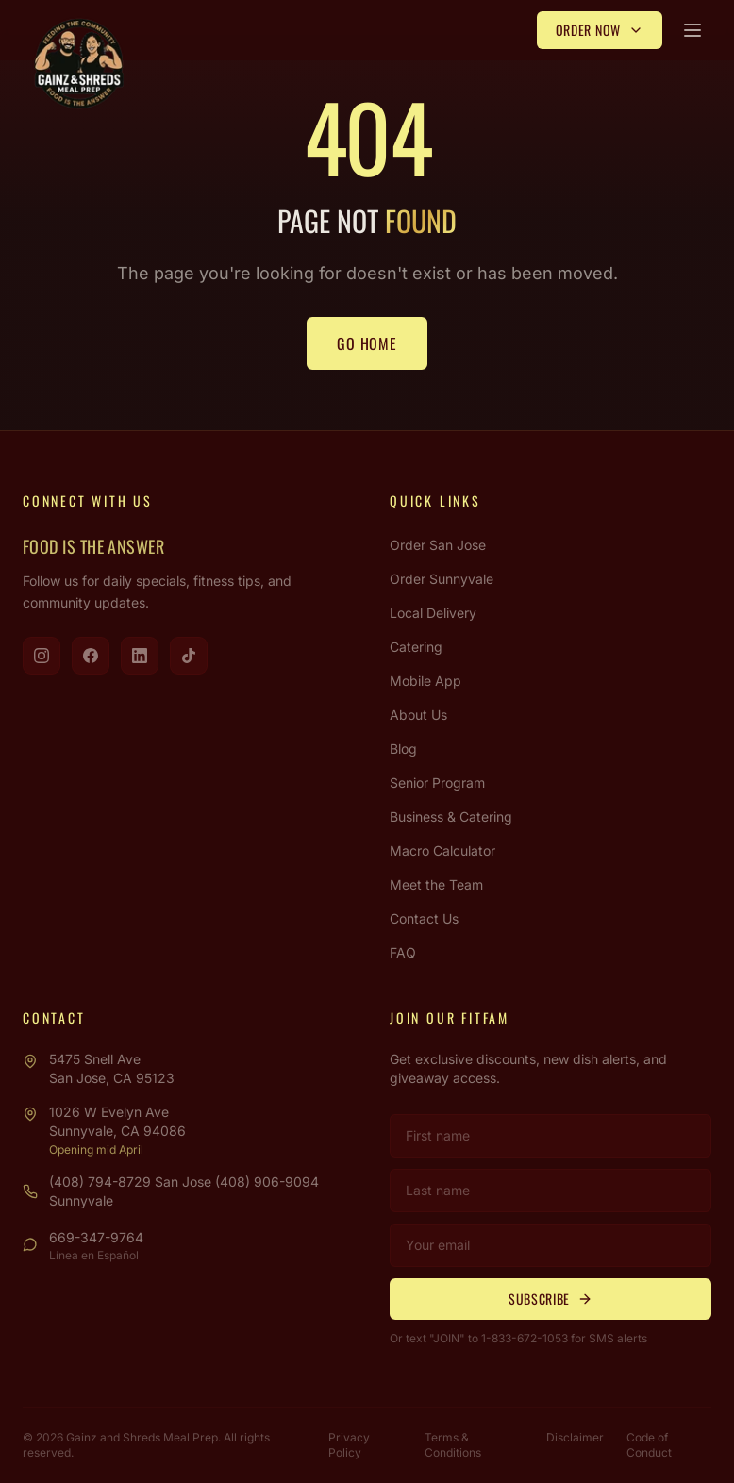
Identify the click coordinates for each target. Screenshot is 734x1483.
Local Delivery (433, 613)
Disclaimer (575, 1437)
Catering (416, 647)
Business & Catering (451, 816)
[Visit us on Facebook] (90, 656)
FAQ (403, 952)
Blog (403, 749)
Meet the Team (436, 884)
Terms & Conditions (453, 1444)
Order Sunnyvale (441, 579)
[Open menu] (692, 30)
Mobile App (425, 681)
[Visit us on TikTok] (189, 656)
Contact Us (424, 918)
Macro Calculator (442, 850)
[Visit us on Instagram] (41, 656)
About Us (418, 715)
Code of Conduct (649, 1444)
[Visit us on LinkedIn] (139, 656)
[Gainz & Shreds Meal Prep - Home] (79, 64)
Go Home (367, 343)
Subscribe (550, 1298)
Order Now (599, 30)
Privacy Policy (349, 1444)
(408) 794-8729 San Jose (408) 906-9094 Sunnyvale (184, 1191)
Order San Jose (438, 545)
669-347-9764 (96, 1237)
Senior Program (437, 783)
